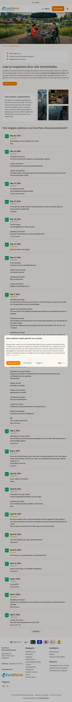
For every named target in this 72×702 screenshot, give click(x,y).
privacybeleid (13, 355)
